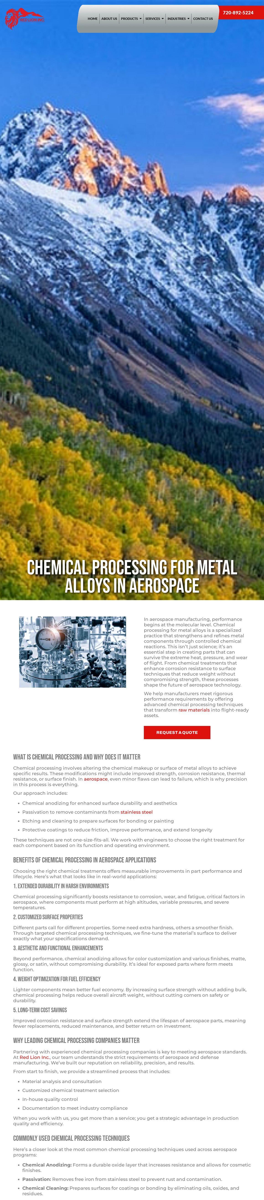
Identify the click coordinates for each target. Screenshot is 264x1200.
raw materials (194, 710)
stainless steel (137, 812)
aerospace (96, 779)
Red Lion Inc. (35, 1057)
